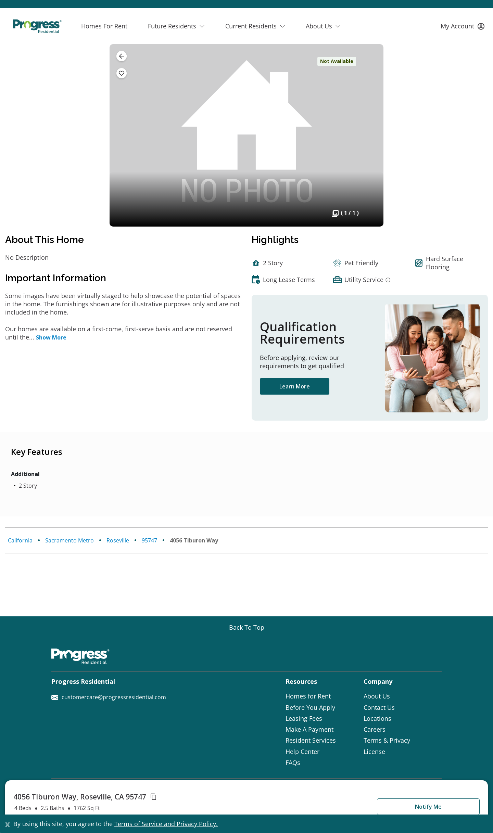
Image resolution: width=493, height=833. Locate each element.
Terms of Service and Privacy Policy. (166, 824)
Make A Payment (309, 729)
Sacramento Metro (69, 540)
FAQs (293, 762)
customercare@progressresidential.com (108, 697)
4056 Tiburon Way (194, 540)
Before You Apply (310, 707)
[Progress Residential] (37, 26)
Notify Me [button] (428, 806)
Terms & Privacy (387, 740)
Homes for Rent (308, 696)
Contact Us (379, 707)
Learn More (294, 386)
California (20, 540)
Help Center (302, 751)
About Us (377, 696)
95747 (149, 540)
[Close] (7, 824)
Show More (51, 337)
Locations (377, 718)
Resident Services (311, 740)
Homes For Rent (104, 26)
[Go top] (246, 627)
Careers (374, 729)
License (374, 751)
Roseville (117, 540)
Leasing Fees (304, 718)
